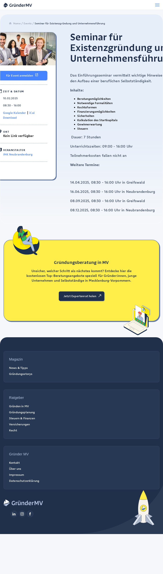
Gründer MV (19, 454)
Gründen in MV (19, 406)
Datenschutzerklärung (24, 481)
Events (28, 23)
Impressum (16, 475)
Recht (13, 430)
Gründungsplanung (22, 412)
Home (15, 23)
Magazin (16, 359)
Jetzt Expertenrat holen (80, 296)
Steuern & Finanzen (22, 418)
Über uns (15, 469)
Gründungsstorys (20, 374)
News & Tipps (18, 368)
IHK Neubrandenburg (17, 154)
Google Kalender (14, 113)
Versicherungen (19, 424)
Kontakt (14, 463)
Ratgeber (16, 398)
